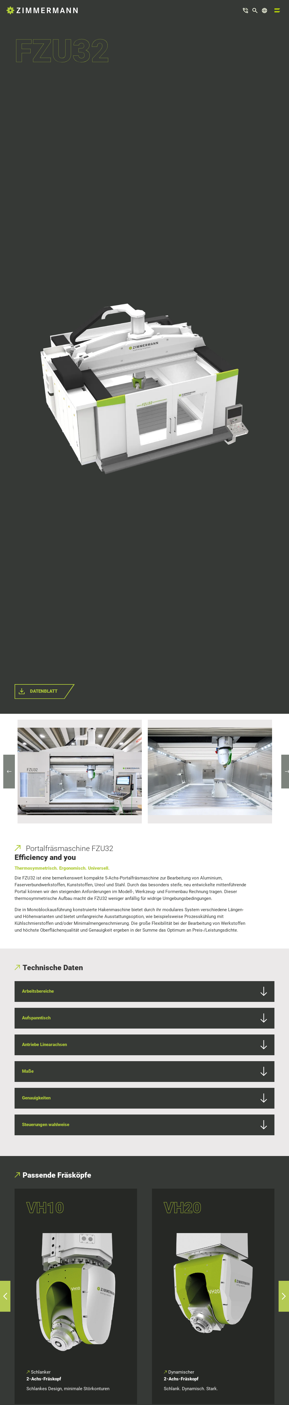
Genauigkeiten (144, 1098)
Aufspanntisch (144, 1018)
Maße (144, 1071)
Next (284, 772)
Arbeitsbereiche (144, 991)
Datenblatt (43, 691)
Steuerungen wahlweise (144, 1125)
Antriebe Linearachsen (144, 1045)
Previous (12, 772)
